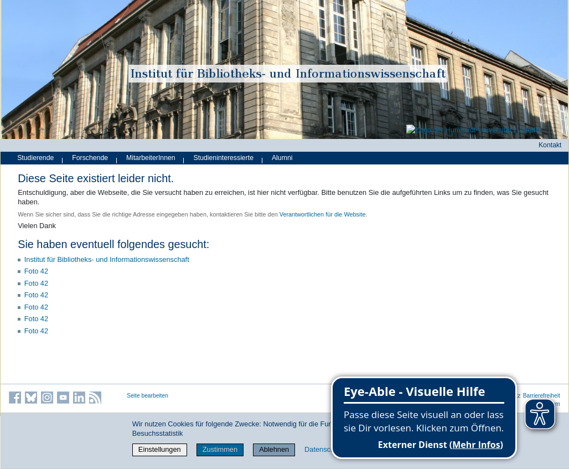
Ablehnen (274, 449)
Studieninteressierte (224, 158)
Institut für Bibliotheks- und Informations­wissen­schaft (106, 259)
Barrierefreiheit (541, 396)
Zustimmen (220, 449)
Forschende (90, 158)
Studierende (35, 158)
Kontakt (550, 145)
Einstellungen (159, 449)
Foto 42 (36, 271)
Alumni (282, 158)
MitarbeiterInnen (150, 158)
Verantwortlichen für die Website (323, 214)
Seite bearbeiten (147, 396)
